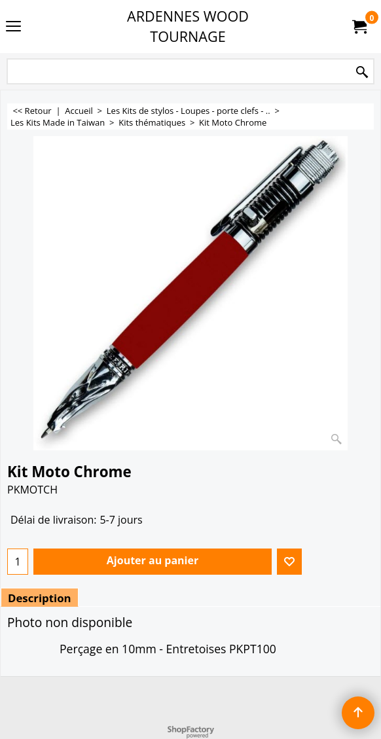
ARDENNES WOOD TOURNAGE (188, 26)
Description (39, 597)
